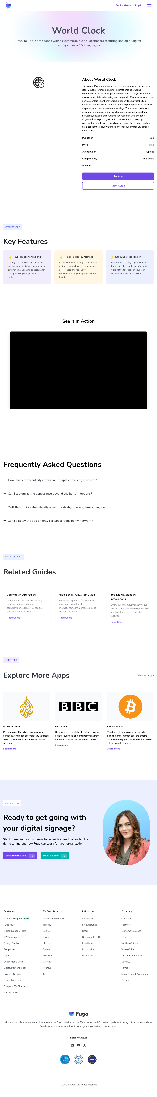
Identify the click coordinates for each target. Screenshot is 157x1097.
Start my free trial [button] (20, 856)
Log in (138, 5)
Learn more (9, 748)
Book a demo (123, 5)
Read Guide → (15, 617)
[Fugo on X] (84, 1045)
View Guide (118, 185)
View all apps (146, 675)
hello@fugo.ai (78, 1037)
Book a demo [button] (55, 856)
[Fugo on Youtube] (78, 1045)
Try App (118, 176)
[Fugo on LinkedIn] (72, 1045)
